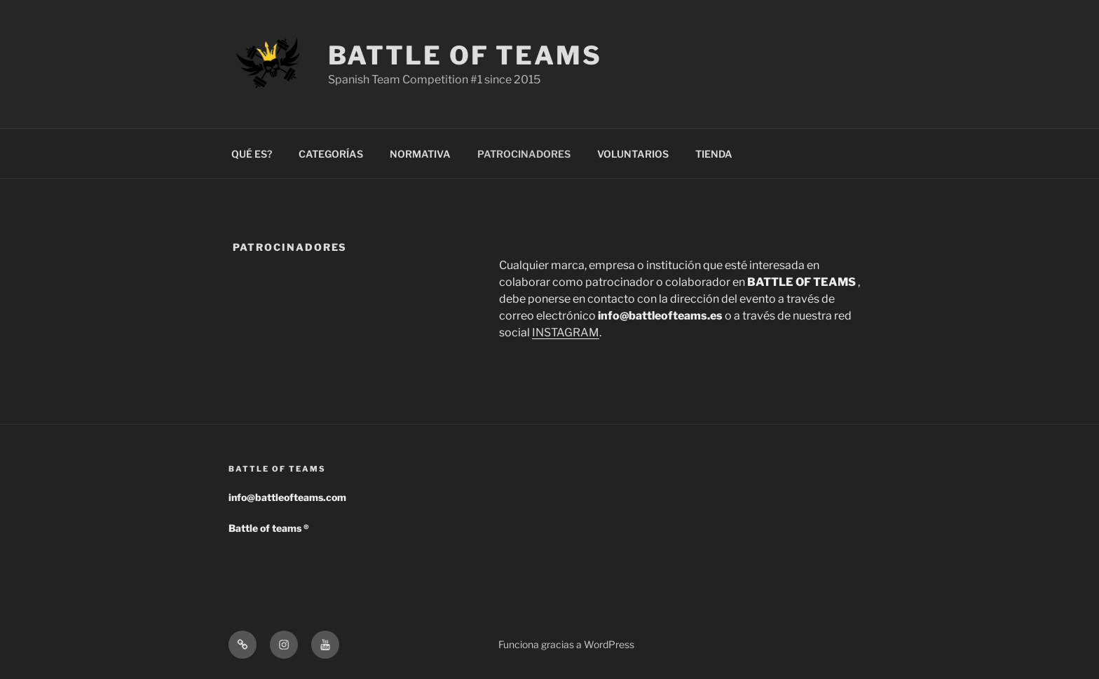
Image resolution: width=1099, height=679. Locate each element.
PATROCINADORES (524, 154)
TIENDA (713, 154)
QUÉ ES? (251, 154)
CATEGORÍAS (331, 154)
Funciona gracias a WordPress (566, 644)
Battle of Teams (465, 55)
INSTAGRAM (565, 332)
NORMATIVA (420, 154)
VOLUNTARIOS (633, 154)
